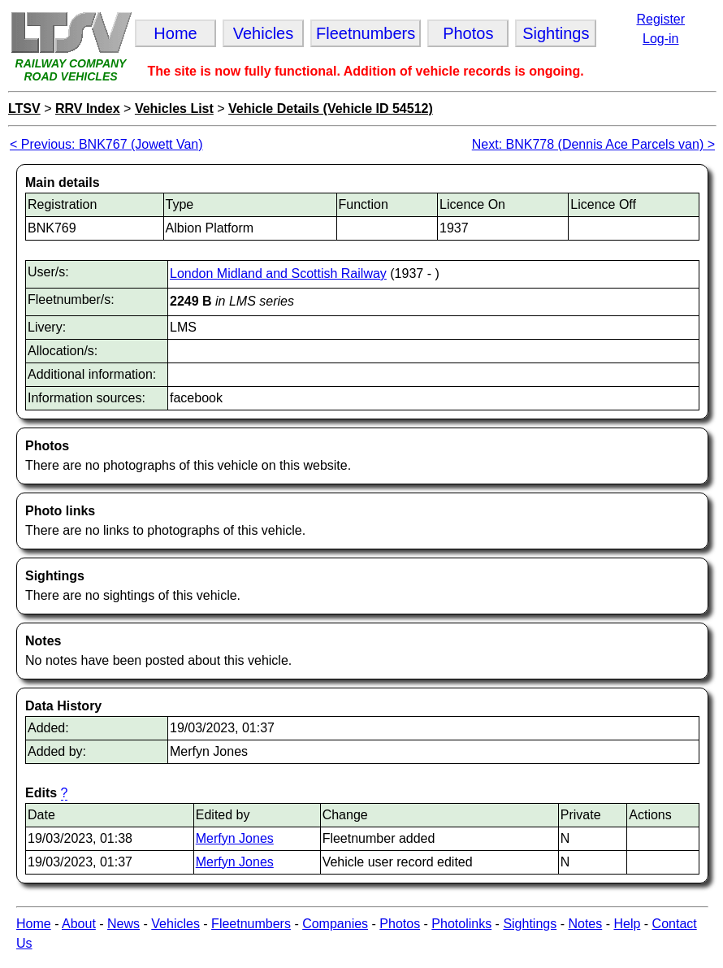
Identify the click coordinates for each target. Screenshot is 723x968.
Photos (399, 924)
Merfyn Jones (235, 838)
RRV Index (87, 108)
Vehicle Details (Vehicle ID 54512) (330, 108)
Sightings (529, 924)
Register (660, 19)
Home (33, 924)
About (79, 924)
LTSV (24, 108)
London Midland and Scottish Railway (278, 273)
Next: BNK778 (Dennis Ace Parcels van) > (593, 144)
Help (626, 924)
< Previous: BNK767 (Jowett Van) (106, 144)
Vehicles (175, 924)
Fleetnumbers (251, 924)
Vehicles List (174, 108)
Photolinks (461, 924)
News (123, 924)
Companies (335, 924)
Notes (585, 924)
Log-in (660, 39)
